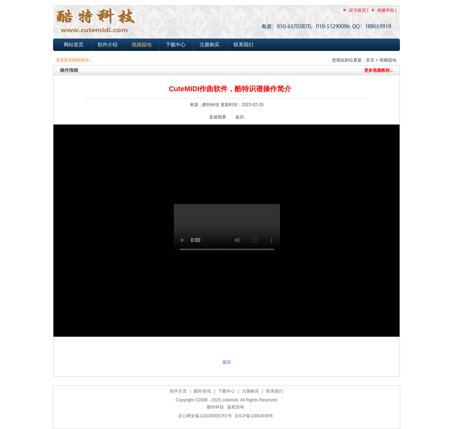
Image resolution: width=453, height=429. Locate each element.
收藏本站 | (386, 10)
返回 (239, 117)
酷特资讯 (202, 391)
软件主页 (178, 391)
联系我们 (243, 44)
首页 (370, 60)
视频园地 (141, 44)
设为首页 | (358, 10)
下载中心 (175, 44)
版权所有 (235, 407)
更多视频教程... (378, 70)
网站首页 (74, 44)
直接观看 (217, 117)
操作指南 (69, 70)
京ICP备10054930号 (254, 415)
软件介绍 (107, 44)
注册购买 (209, 44)
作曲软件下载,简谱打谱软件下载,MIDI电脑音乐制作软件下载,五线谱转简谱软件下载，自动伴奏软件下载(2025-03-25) (228, 424)
